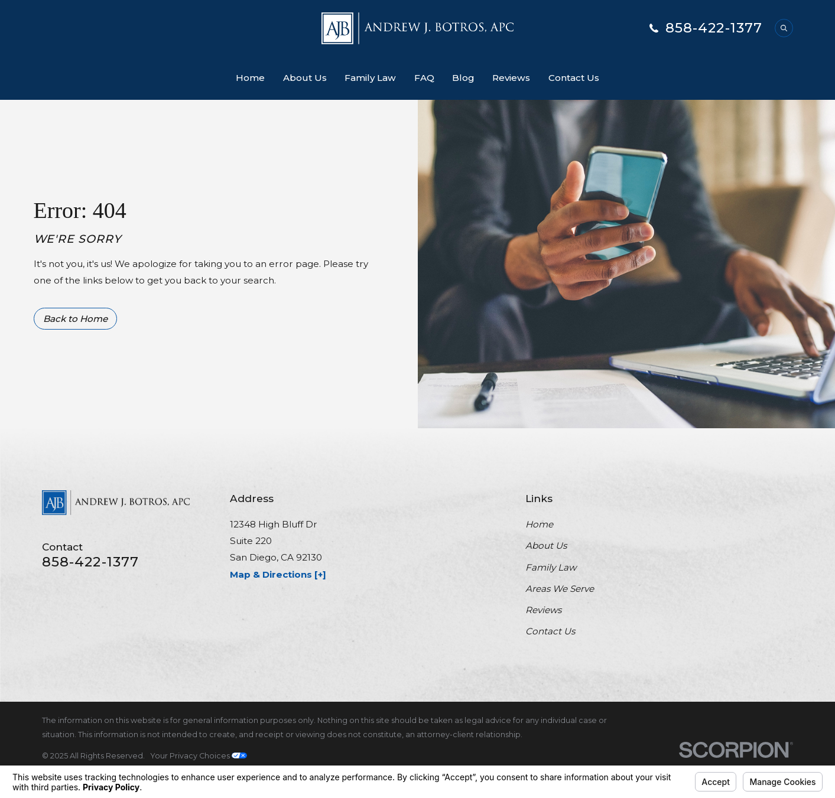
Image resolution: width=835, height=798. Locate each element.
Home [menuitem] (250, 77)
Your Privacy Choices (198, 755)
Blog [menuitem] (463, 77)
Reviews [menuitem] (511, 77)
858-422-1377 (714, 28)
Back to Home (75, 318)
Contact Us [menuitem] (573, 77)
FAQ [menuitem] (424, 77)
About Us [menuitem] (305, 77)
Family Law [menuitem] (370, 77)
